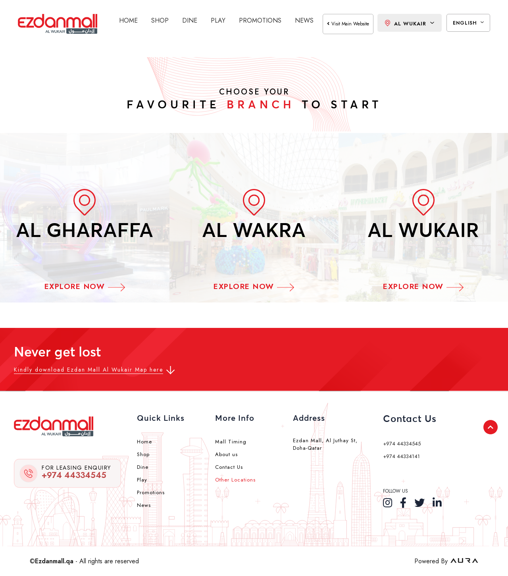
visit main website (348, 23)
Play (218, 20)
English (468, 23)
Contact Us (229, 467)
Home (128, 20)
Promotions (260, 20)
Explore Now (84, 286)
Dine (189, 20)
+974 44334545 (76, 472)
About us (226, 454)
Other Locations (235, 480)
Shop (160, 20)
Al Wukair (409, 23)
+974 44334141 (401, 456)
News (304, 20)
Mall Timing (230, 441)
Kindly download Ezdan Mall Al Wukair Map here (88, 370)
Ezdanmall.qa (54, 561)
